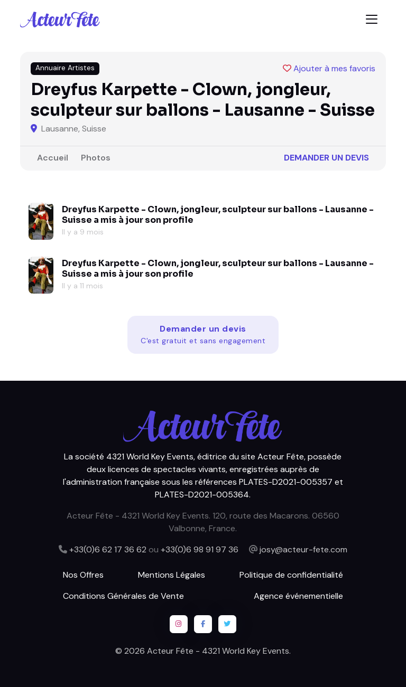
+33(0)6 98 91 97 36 (199, 549)
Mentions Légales (171, 574)
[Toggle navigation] (371, 19)
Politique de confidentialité (291, 574)
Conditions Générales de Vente (123, 595)
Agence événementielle (298, 595)
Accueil (52, 157)
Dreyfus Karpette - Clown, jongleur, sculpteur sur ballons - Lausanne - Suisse (218, 214)
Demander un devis (326, 157)
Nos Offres (83, 574)
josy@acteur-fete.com (303, 549)
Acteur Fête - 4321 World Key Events (218, 650)
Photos (95, 157)
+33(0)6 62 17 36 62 (107, 549)
